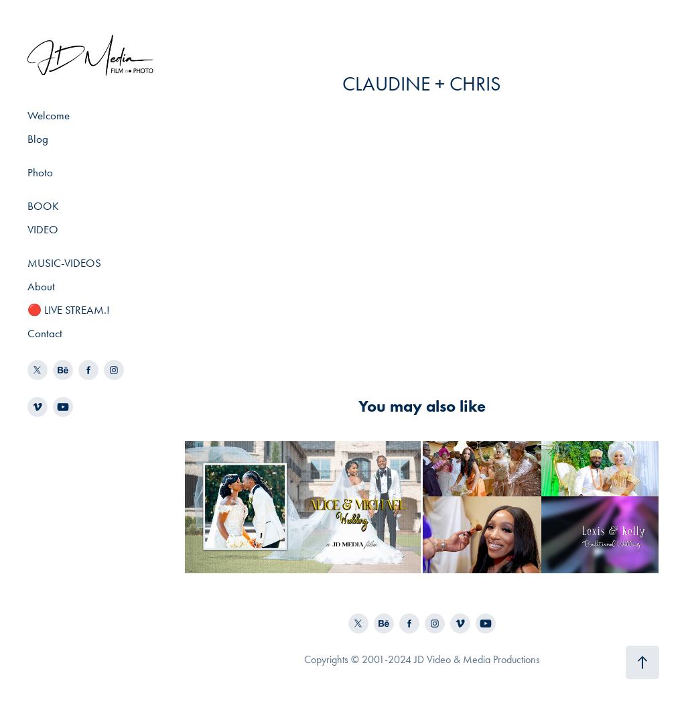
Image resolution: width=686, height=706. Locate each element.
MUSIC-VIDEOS (64, 263)
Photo (40, 172)
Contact (44, 333)
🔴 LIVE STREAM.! (68, 309)
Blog (37, 138)
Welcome (48, 115)
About (41, 286)
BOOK (43, 206)
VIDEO (42, 229)
